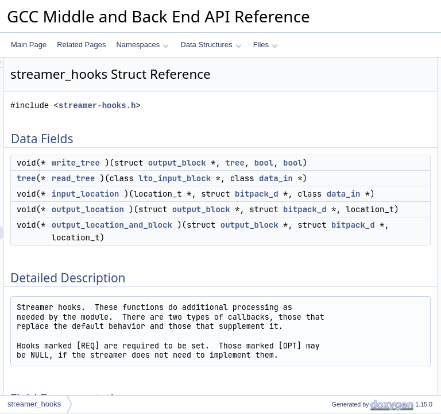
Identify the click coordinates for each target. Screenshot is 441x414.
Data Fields (330, 64)
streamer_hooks (34, 404)
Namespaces (142, 44)
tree (282, 191)
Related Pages (81, 44)
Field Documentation (344, 152)
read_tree (217, 219)
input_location (229, 260)
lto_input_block (231, 232)
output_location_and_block (255, 355)
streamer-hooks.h (240, 121)
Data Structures (210, 44)
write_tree (219, 179)
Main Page (29, 44)
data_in (212, 245)
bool (205, 204)
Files (265, 44)
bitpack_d (217, 286)
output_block (224, 191)
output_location (231, 314)
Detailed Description (343, 140)
